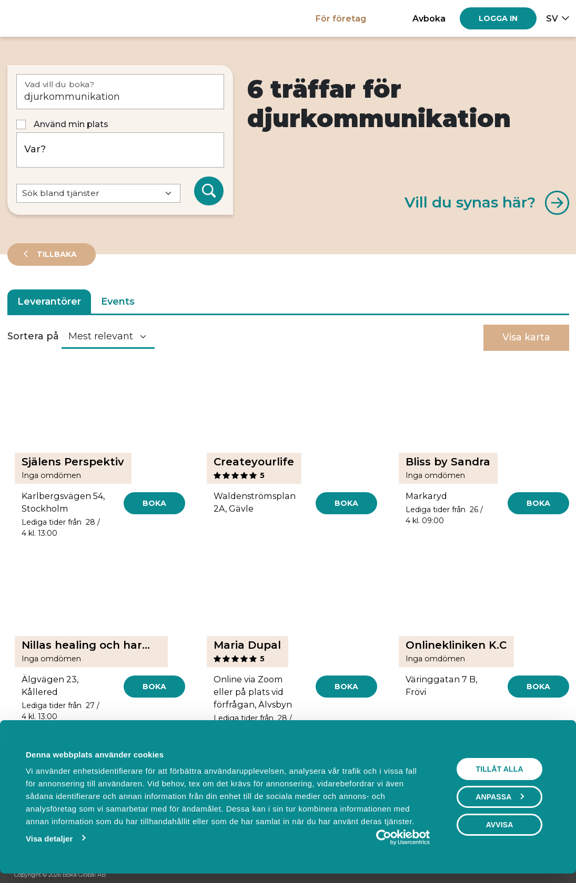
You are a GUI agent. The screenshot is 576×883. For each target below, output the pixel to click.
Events (118, 301)
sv (552, 18)
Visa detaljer (46, 838)
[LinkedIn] (556, 875)
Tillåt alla (502, 769)
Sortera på (33, 336)
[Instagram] (536, 875)
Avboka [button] (429, 18)
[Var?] (120, 150)
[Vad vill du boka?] (120, 92)
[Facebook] (516, 875)
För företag (341, 18)
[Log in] (498, 18)
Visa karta (526, 337)
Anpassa (502, 797)
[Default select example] (98, 193)
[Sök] (209, 191)
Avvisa (502, 824)
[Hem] (43, 18)
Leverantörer (49, 301)
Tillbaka (56, 254)
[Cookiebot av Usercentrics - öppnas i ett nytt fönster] (386, 837)
